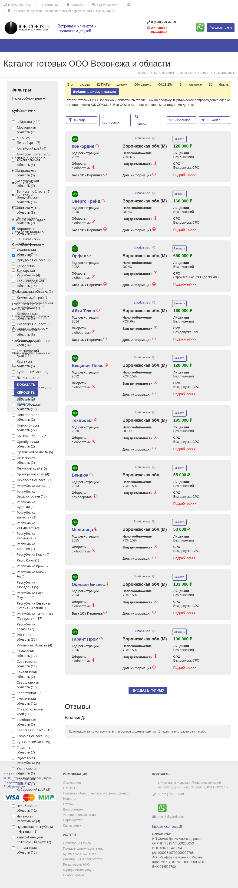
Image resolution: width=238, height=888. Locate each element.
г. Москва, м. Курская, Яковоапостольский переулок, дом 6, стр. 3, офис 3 (62, 11)
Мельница (85, 529)
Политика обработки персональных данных (96, 793)
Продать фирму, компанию (83, 848)
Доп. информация (139, 175)
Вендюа (82, 475)
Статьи (68, 804)
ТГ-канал (211, 120)
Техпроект (85, 420)
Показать (24, 404)
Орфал (81, 256)
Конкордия (85, 146)
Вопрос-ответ (73, 809)
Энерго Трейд (88, 201)
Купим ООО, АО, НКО (79, 854)
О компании (72, 782)
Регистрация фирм (77, 843)
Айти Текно (86, 311)
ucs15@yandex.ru (171, 817)
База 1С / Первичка (89, 175)
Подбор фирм (73, 875)
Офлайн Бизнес (90, 584)
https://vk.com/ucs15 (167, 826)
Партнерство (73, 820)
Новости (69, 799)
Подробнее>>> (184, 175)
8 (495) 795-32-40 (171, 794)
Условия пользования (79, 815)
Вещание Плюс (90, 365)
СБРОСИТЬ (26, 392)
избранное (180, 120)
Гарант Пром (87, 639)
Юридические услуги (78, 870)
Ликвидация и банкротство (83, 859)
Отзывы (69, 788)
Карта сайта (72, 825)
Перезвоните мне (220, 27)
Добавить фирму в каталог (95, 92)
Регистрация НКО (76, 864)
